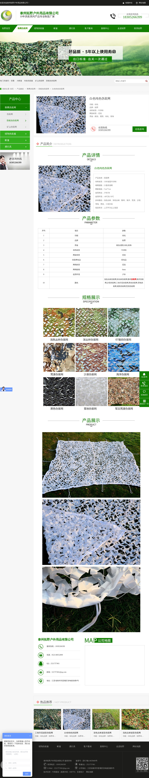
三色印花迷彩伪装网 (44, 733)
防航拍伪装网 (51, 81)
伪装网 (10, 114)
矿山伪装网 (39, 81)
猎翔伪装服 (39, 28)
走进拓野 (122, 28)
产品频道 (20, 89)
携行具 (72, 28)
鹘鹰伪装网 (23, 28)
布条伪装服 (28, 81)
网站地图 (142, 3)
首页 (12, 89)
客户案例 (89, 28)
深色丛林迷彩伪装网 (102, 733)
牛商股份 (55, 772)
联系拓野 (138, 28)
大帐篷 (19, 81)
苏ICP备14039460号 (90, 761)
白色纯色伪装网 (58, 89)
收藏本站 (128, 3)
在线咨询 (139, 129)
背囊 (12, 81)
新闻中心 (105, 28)
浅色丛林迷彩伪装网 (132, 733)
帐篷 (56, 28)
